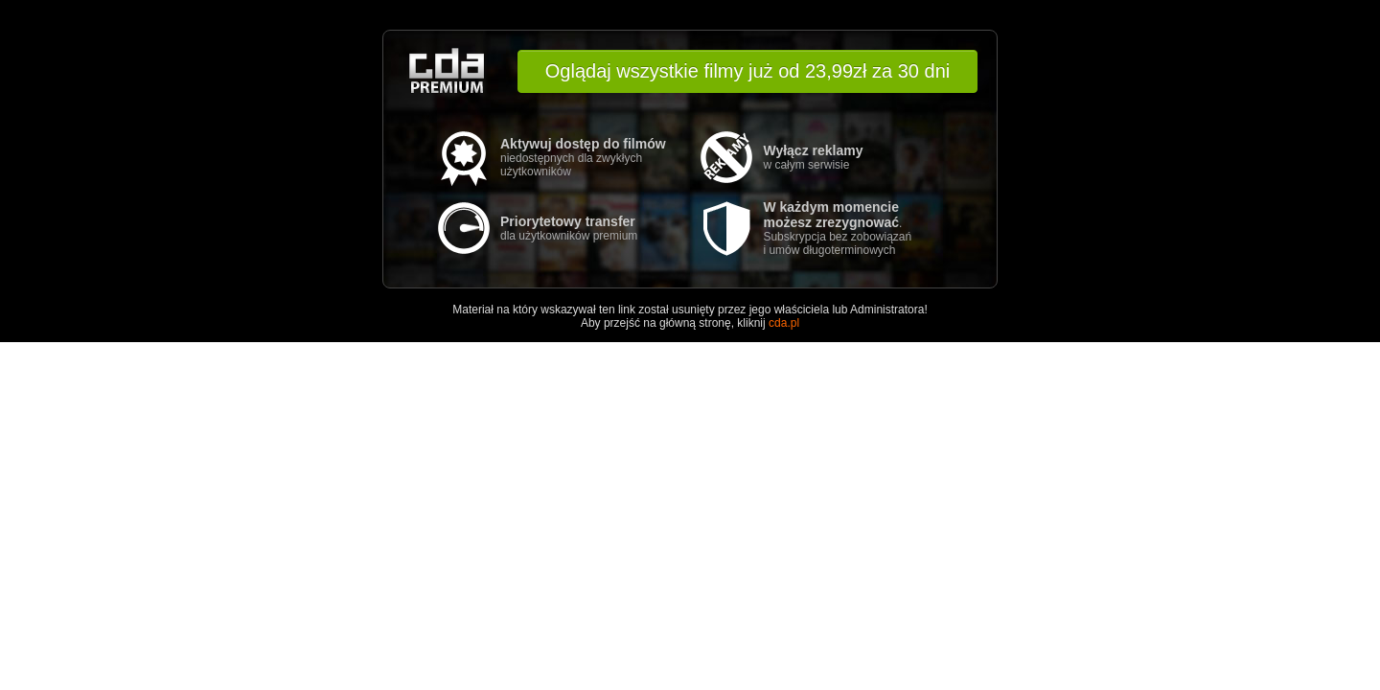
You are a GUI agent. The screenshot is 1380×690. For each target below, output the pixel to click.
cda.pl (784, 323)
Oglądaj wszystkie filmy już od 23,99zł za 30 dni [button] (747, 70)
